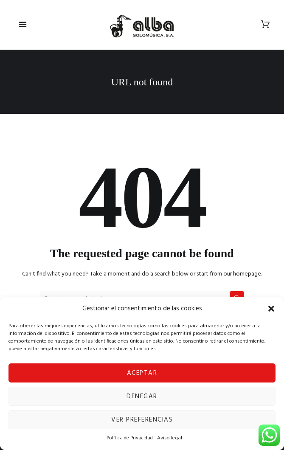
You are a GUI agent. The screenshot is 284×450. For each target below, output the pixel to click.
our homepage (242, 274)
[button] (271, 308)
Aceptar (142, 373)
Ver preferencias (142, 420)
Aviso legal (169, 438)
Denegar (142, 396)
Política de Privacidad (130, 438)
